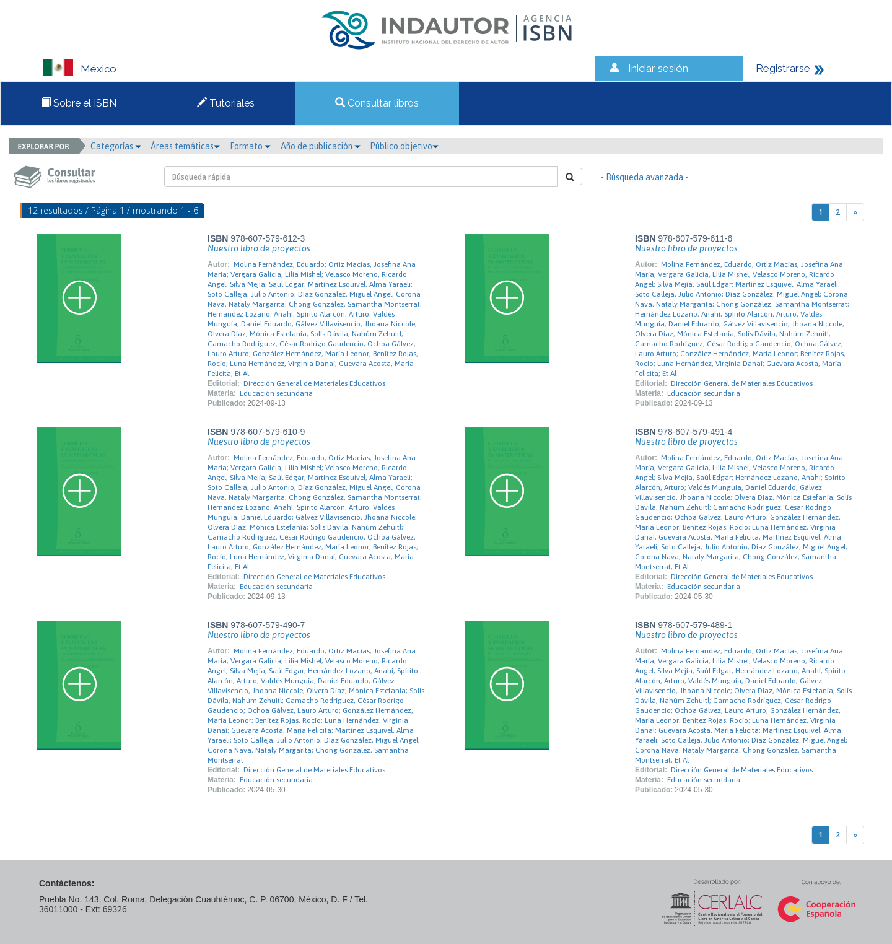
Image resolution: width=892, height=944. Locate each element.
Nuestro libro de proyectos (259, 248)
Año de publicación (321, 146)
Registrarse (783, 68)
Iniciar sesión (658, 68)
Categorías (115, 146)
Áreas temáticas (185, 146)
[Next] (855, 212)
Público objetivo (404, 146)
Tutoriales (226, 103)
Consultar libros (377, 103)
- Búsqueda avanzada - (644, 177)
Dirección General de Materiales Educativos (314, 383)
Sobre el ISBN (78, 103)
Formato (250, 146)
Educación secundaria (276, 393)
